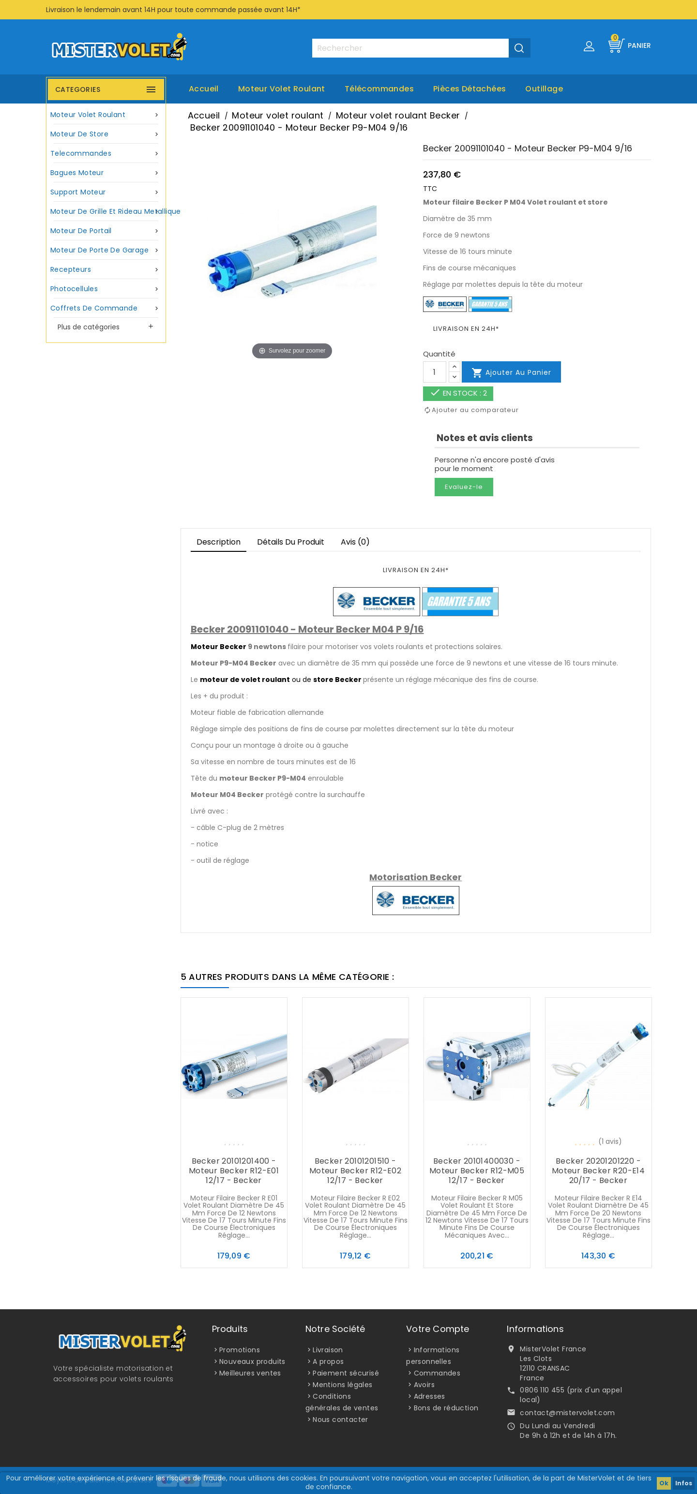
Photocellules (106, 289)
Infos (683, 1483)
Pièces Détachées (469, 88)
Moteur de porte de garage (106, 250)
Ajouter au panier (511, 373)
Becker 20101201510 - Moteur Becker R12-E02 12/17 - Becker (355, 1170)
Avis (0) (355, 541)
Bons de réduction (446, 1408)
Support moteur (106, 192)
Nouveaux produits (252, 1361)
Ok (663, 1483)
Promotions (239, 1350)
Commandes (437, 1373)
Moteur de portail (106, 231)
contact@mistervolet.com (567, 1413)
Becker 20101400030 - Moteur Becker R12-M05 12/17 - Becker (476, 1170)
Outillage (544, 88)
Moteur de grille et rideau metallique (107, 212)
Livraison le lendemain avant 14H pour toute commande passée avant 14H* (173, 10)
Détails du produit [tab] (290, 541)
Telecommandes (106, 153)
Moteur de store (106, 134)
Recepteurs (106, 270)
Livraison (328, 1350)
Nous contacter (340, 1419)
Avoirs (424, 1385)
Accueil (204, 88)
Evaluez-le (464, 486)
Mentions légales (342, 1385)
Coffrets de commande (106, 308)
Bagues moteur (106, 173)
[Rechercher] (421, 48)
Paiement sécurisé (346, 1373)
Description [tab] (219, 541)
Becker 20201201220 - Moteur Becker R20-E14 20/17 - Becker (598, 1170)
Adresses (429, 1396)
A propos (328, 1361)
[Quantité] (434, 372)
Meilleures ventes (250, 1373)
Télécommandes (379, 88)
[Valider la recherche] (519, 48)
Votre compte (437, 1329)
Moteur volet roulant (281, 88)
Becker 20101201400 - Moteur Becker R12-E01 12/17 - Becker (234, 1170)
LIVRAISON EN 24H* (466, 328)
